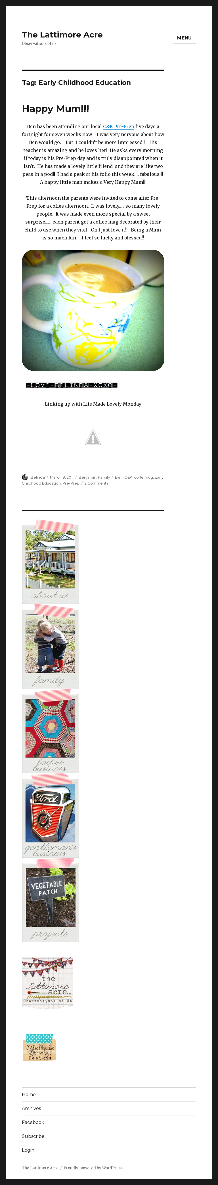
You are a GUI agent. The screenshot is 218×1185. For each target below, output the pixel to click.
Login (28, 1150)
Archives (31, 1108)
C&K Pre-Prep (118, 126)
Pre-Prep (70, 483)
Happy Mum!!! (55, 108)
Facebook (33, 1122)
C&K (128, 477)
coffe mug (143, 477)
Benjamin (87, 477)
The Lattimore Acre (62, 34)
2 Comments (96, 483)
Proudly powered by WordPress (93, 1168)
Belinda (38, 477)
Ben (119, 477)
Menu (184, 38)
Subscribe (33, 1136)
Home (29, 1094)
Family (104, 477)
